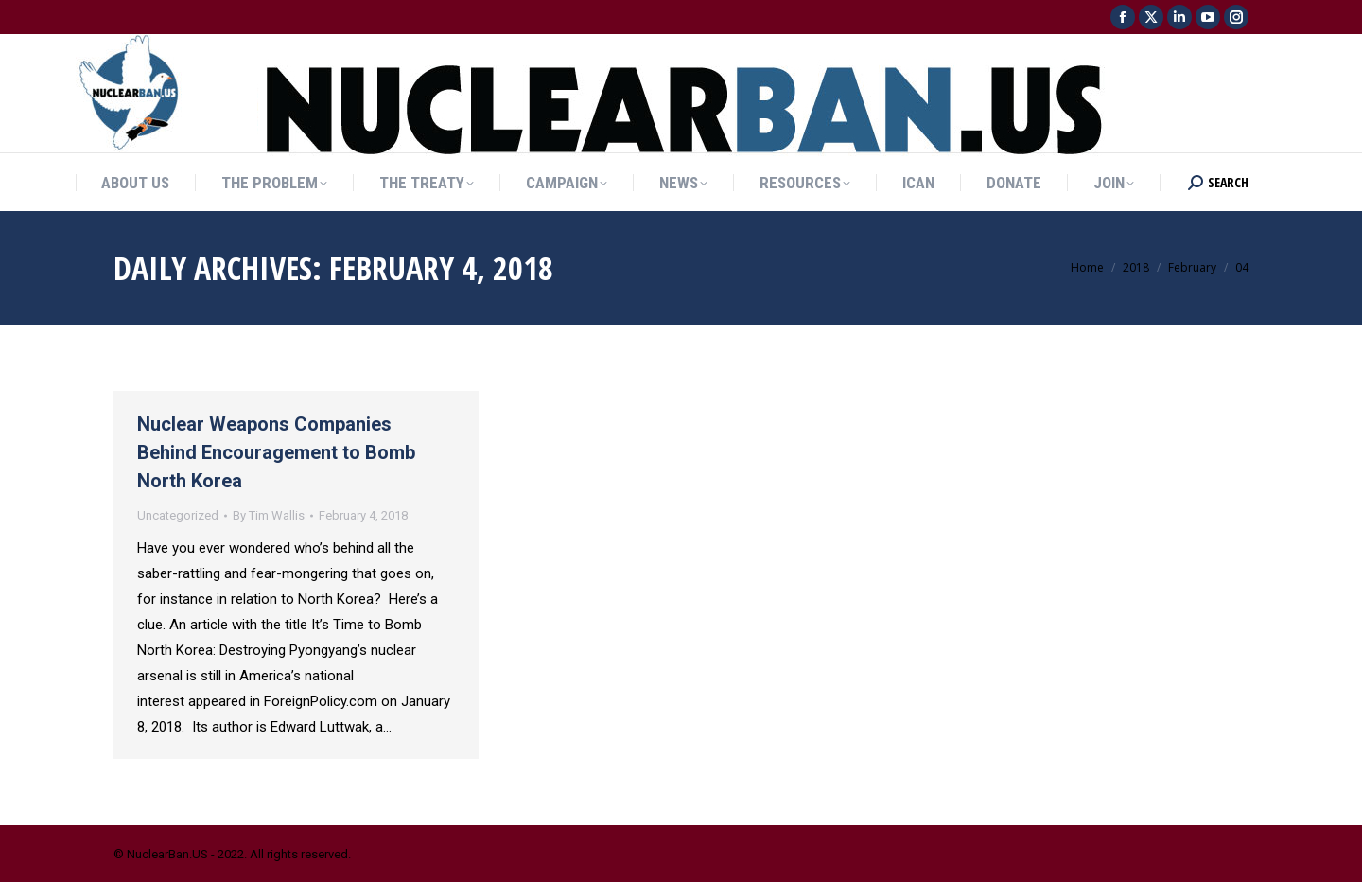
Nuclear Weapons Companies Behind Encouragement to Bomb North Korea (276, 452)
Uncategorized (177, 515)
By (269, 515)
